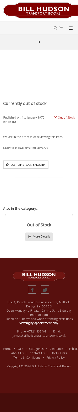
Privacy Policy (55, 357)
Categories (36, 349)
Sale (20, 349)
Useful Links (59, 353)
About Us (17, 353)
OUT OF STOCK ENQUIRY (26, 165)
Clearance (56, 349)
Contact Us (37, 353)
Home (7, 349)
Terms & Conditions (26, 357)
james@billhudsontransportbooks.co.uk (39, 335)
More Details (39, 236)
